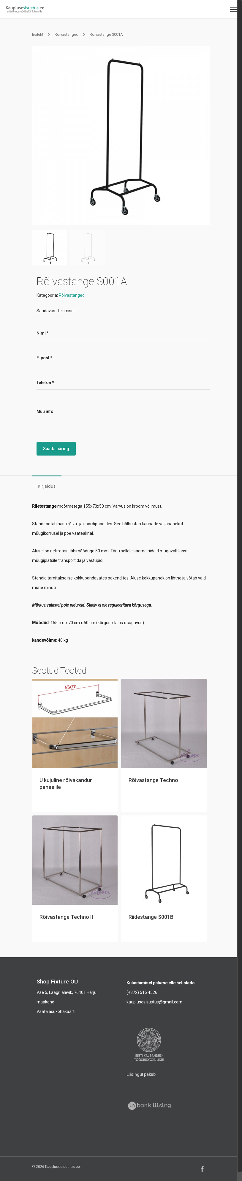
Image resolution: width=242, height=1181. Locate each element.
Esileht (37, 34)
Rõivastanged (66, 34)
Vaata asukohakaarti (56, 1011)
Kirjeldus (47, 486)
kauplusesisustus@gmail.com (154, 1002)
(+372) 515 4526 (141, 992)
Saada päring (56, 448)
